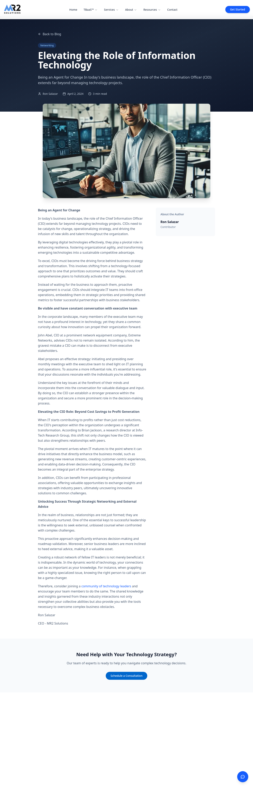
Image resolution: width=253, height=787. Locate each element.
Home (73, 9)
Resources (152, 9)
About (131, 9)
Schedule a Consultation (126, 676)
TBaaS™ (91, 9)
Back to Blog (49, 34)
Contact (172, 9)
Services (111, 9)
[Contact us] (242, 776)
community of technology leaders (106, 586)
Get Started (237, 9)
